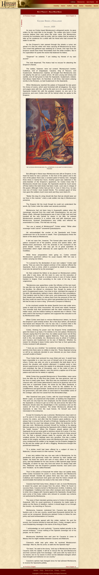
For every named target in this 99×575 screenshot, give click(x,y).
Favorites (88, 6)
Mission (36, 570)
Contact (63, 570)
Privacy (57, 570)
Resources (81, 2)
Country (56, 6)
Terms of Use (49, 570)
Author (69, 6)
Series (81, 6)
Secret (96, 6)
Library (73, 2)
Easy (75, 6)
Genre (63, 6)
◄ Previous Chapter (29, 16)
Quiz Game (90, 2)
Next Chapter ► (71, 16)
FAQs (41, 570)
